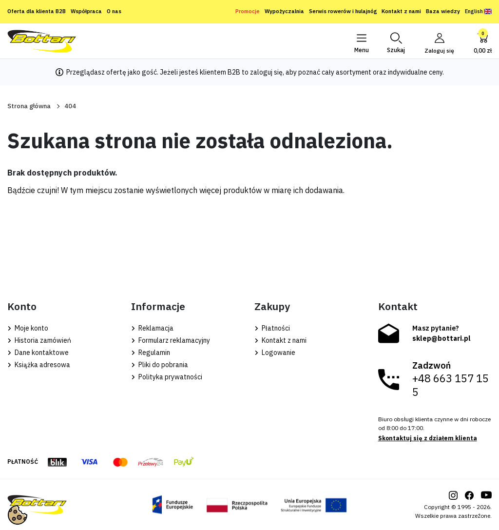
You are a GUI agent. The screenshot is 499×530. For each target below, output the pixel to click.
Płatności (272, 328)
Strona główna (29, 106)
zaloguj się (266, 72)
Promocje (247, 11)
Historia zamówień (39, 340)
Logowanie (274, 352)
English (478, 11)
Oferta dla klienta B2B (36, 11)
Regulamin (150, 352)
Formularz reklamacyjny (170, 340)
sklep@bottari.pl (441, 338)
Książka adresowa (38, 364)
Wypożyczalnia (284, 11)
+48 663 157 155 (450, 385)
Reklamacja (152, 328)
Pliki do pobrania (159, 364)
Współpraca (86, 11)
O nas (114, 11)
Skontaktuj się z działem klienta (427, 438)
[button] (395, 41)
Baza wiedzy (443, 11)
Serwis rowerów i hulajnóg (343, 11)
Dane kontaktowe (38, 352)
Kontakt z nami (401, 11)
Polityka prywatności (166, 377)
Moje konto (27, 328)
